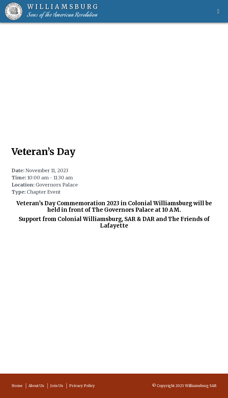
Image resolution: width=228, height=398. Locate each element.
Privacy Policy (82, 385)
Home (17, 385)
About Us (36, 385)
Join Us (56, 385)
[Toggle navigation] (218, 11)
